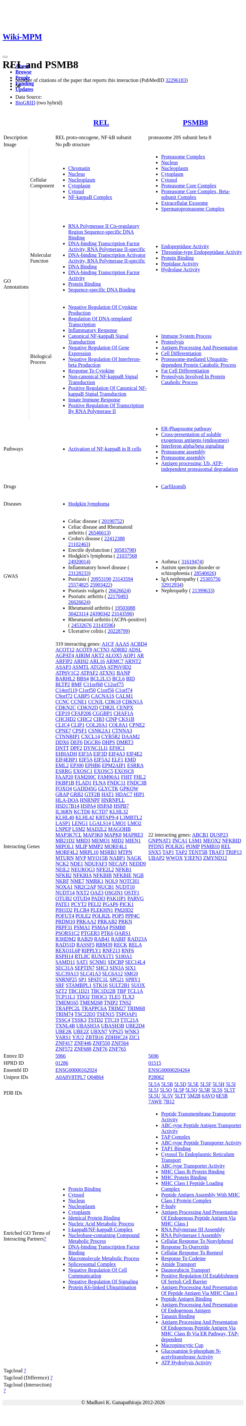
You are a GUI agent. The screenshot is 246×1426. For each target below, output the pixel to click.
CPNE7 (63, 730)
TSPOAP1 (126, 1014)
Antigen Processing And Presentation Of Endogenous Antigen (199, 1307)
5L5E (193, 1084)
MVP (80, 858)
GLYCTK (108, 788)
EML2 (62, 765)
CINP (111, 719)
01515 (154, 1063)
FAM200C (85, 777)
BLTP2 (62, 684)
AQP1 (129, 655)
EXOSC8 (124, 771)
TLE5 (114, 997)
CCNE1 (78, 701)
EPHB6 (93, 765)
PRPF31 (63, 927)
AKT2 (97, 655)
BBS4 (83, 678)
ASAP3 (63, 667)
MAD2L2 (96, 829)
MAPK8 (112, 835)
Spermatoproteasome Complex (193, 208)
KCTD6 (82, 811)
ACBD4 (138, 644)
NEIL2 (62, 869)
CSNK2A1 (99, 730)
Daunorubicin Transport (185, 1270)
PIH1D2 (63, 910)
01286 (61, 1063)
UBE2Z (81, 1031)
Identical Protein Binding (94, 1218)
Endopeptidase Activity (185, 246)
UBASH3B (112, 1025)
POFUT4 (64, 916)
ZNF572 (64, 1049)
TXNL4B (65, 1025)
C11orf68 (93, 684)
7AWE (155, 1101)
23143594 (122, 579)
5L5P (178, 1090)
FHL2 (140, 777)
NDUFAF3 (96, 863)
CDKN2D (87, 707)
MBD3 (83, 840)
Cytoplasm (79, 185)
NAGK (134, 858)
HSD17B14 (67, 806)
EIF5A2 (102, 759)
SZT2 (61, 991)
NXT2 (82, 892)
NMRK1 (94, 881)
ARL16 (97, 661)
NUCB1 (105, 887)
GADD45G (85, 788)
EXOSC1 (82, 771)
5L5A (154, 1084)
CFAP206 (81, 713)
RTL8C (82, 956)
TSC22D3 (85, 1014)
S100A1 (123, 956)
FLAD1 (84, 782)
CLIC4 (62, 725)
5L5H (219, 1084)
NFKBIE (122, 875)
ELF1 (117, 759)
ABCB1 (200, 835)
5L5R (204, 1090)
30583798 (124, 550)
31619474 (191, 561)
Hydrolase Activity (180, 269)
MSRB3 (108, 852)
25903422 (100, 584)
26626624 (119, 590)
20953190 (101, 579)
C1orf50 (87, 690)
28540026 (204, 573)
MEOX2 (212, 840)
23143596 (121, 613)
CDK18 (113, 701)
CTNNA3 (122, 730)
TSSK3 (78, 1020)
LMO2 (134, 823)
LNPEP (63, 829)
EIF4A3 (117, 754)
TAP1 (168, 852)
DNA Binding (82, 266)
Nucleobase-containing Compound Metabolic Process (104, 1238)
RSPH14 (64, 956)
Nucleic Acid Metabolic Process (101, 1223)
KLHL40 (64, 817)
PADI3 (98, 898)
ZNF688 (82, 1049)
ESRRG (63, 771)
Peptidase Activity (180, 263)
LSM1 (195, 840)
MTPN (125, 852)
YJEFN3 (193, 858)
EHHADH (66, 754)
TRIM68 (136, 1008)
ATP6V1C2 (67, 673)
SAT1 (82, 962)
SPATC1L (98, 979)
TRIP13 (234, 852)
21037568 (127, 556)
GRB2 (76, 794)
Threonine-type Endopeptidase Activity (201, 252)
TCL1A (135, 991)
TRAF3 (216, 852)
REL (101, 122)
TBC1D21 (79, 991)
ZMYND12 (215, 858)
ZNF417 (64, 1043)
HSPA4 (88, 806)
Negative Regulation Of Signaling (103, 1281)
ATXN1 (107, 673)
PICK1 (126, 904)
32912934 (171, 584)
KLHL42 (85, 817)
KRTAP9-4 (107, 817)
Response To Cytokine (91, 370)
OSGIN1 (114, 892)
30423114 (78, 613)
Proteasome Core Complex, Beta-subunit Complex (195, 194)
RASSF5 (85, 944)
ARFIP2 (63, 661)
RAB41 (102, 939)
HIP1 (139, 794)
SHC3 (102, 968)
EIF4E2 (134, 754)
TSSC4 (62, 1020)
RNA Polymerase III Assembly (193, 1229)
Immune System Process (186, 336)
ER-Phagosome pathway (186, 428)
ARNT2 (133, 661)
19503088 (125, 608)
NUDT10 (125, 887)
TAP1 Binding (176, 1148)
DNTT (62, 748)
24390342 (100, 613)
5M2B (194, 1096)
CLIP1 (78, 725)
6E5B (222, 1096)
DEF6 (76, 742)
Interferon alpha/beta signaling (192, 446)
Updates (24, 89)
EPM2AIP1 (114, 765)
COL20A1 (97, 725)
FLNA (99, 782)
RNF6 (127, 950)
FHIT (126, 777)
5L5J (153, 1090)
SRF (59, 985)
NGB (138, 875)
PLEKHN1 (101, 910)
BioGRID (25, 102)
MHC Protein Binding (184, 1177)
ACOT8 (84, 649)
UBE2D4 (135, 1025)
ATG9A (98, 667)
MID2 (117, 840)
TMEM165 (66, 1002)
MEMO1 (101, 840)
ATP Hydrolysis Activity (186, 1362)
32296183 (176, 80)
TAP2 (181, 852)
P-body (168, 1206)
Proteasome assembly (183, 451)
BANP (123, 673)
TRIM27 (117, 1008)
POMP (193, 846)
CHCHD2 (65, 719)
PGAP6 (110, 904)
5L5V (167, 1096)
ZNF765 (117, 1049)
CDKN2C (65, 707)
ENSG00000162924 (76, 1070)
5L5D (180, 1084)
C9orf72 (63, 696)
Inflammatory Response (92, 330)
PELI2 (95, 904)
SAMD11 (65, 962)
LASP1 (62, 823)
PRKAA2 (86, 921)
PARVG (135, 898)
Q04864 (95, 1077)
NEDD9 (137, 863)
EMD (130, 759)
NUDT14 (65, 892)
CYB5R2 (110, 736)
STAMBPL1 (79, 985)
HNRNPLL (113, 800)
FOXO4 (63, 788)
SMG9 (131, 973)
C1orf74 (123, 690)
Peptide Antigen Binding (186, 1299)
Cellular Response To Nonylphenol (197, 1241)
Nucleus (76, 174)
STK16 (100, 985)
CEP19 (62, 713)
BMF (76, 684)
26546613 (98, 532)
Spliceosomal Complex (92, 1264)
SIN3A (117, 968)
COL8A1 (118, 725)
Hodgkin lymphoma (88, 504)
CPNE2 (137, 725)
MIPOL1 (64, 846)
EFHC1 (117, 748)
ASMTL (80, 667)
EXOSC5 (103, 771)
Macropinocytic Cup (182, 1345)
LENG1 (80, 823)
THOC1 (99, 997)
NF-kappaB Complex (90, 197)
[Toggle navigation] (5, 57)
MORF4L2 (66, 852)
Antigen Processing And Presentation (199, 347)
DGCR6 (92, 742)
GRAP (62, 794)
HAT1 (108, 794)
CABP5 (82, 696)
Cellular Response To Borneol (192, 1252)
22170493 (118, 596)
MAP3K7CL (68, 835)
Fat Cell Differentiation (185, 370)
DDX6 (62, 742)
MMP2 (95, 846)
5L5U (154, 1096)
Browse (23, 72)
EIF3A (85, 754)
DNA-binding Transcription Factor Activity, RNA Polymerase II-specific (106, 246)
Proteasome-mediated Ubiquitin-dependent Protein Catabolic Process (198, 362)
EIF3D (100, 754)
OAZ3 (96, 892)
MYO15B (97, 858)
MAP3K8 (93, 835)
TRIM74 (64, 1014)
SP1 (82, 979)
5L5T (229, 1090)
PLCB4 (81, 910)
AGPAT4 (64, 655)
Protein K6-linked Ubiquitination (102, 1287)
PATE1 (62, 904)
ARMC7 (115, 661)
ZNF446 (82, 1043)
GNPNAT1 (159, 840)
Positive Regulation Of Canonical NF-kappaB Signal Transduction (107, 391)
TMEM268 (91, 1002)
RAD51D (65, 944)
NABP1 (117, 858)
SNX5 (154, 852)
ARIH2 (80, 661)
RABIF (118, 939)
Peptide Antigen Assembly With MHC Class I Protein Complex (200, 1197)
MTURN (64, 858)
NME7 (77, 881)
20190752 (112, 521)
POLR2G (174, 846)
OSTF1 (131, 892)
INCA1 (179, 840)
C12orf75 (114, 684)
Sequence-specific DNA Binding (101, 289)
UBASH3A (88, 1025)
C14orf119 (66, 690)
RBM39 (104, 944)
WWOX (174, 858)
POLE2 (83, 916)
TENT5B (198, 852)
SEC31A (64, 968)
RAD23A (137, 939)
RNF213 (111, 950)
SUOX (138, 985)
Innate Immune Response (94, 399)
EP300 (77, 765)
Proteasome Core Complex (188, 185)
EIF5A (86, 759)
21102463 (78, 544)
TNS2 (125, 1002)
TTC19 (111, 1020)
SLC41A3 (90, 973)
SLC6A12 (112, 973)
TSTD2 (95, 1020)
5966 (60, 1056)
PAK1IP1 (116, 898)
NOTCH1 (129, 881)
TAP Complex (175, 1137)
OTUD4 (81, 898)
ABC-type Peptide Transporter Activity (201, 1142)
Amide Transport (178, 1264)
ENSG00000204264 (169, 1070)
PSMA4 (100, 927)
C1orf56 (105, 690)
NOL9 (111, 881)
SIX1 (130, 968)
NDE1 (76, 863)
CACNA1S (102, 696)
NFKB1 (123, 869)
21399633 (202, 590)
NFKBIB (102, 875)
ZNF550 (101, 1043)
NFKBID (231, 840)
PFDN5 (156, 846)
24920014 (78, 561)
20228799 (118, 631)
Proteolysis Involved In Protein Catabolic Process (193, 379)
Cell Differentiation (181, 353)
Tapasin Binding (178, 1316)
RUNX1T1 (102, 956)
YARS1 (63, 1037)
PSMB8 (195, 122)
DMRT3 (124, 742)
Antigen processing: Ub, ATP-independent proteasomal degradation (199, 466)
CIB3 (98, 719)
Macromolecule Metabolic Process (103, 1258)
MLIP (81, 846)
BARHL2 (65, 678)
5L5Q (191, 1090)
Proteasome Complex (183, 156)
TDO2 (83, 997)
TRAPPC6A (94, 1008)
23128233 (78, 573)
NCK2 (62, 863)
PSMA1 (82, 927)
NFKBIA (82, 875)
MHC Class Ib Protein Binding (193, 1171)
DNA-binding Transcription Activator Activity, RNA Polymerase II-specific (107, 258)
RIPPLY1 (92, 950)
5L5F (205, 1084)
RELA (135, 944)
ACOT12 (65, 649)
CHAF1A (123, 713)
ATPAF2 (89, 673)
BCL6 (118, 678)
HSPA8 (104, 806)
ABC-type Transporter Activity (193, 1166)
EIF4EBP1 (66, 759)
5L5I (231, 1084)
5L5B (167, 1084)
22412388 (114, 538)
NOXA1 (64, 887)
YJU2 (78, 1037)
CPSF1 (79, 730)
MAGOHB (119, 829)
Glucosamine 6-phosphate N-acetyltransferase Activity (191, 1353)
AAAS (122, 644)
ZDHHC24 (116, 1037)
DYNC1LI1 (96, 748)
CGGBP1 (102, 713)
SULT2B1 (119, 985)
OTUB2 (63, 898)
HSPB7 (121, 806)
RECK (120, 944)
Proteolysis (172, 342)
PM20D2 (123, 910)
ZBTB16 (95, 1037)
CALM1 (124, 696)
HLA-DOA (66, 800)
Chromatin (79, 168)
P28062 (156, 1077)
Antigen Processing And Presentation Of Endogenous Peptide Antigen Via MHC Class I (199, 1217)
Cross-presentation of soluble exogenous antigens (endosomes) (195, 437)
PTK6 (107, 933)
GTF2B (92, 794)
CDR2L (107, 707)
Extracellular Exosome (184, 203)
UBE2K (63, 1031)
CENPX (125, 707)
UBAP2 (156, 858)
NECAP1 (117, 863)
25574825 (78, 584)
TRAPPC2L (67, 1008)
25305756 (210, 579)
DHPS (108, 742)
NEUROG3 (83, 869)
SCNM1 (97, 962)
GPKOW (129, 788)
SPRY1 (132, 979)
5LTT (180, 1096)
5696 (153, 1056)
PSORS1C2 (67, 933)
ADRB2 (119, 649)
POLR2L (101, 916)
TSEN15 (105, 1014)
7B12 (169, 1101)
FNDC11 (116, 782)
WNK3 (131, 1031)
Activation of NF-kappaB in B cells (104, 449)
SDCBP (116, 962)
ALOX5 (113, 655)
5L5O (166, 1090)
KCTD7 (100, 811)
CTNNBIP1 (67, 736)
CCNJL (95, 701)
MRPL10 (89, 852)
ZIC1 (134, 1037)
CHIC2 (84, 719)
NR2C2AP (85, 887)
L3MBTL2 (131, 817)
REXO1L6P (67, 950)
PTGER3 (90, 933)
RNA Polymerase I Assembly (191, 1235)
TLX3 (128, 997)
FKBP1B (64, 782)
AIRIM (82, 655)
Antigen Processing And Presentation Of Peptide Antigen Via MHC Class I (199, 1290)
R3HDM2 (65, 939)
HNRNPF (90, 800)
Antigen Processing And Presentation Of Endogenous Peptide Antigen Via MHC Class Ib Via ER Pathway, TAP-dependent (200, 1330)
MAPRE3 (133, 835)
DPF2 (76, 748)
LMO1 (119, 823)
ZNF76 (100, 1049)
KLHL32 (118, 811)
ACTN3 (101, 649)
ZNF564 (120, 1043)
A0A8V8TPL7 (70, 1077)
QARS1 (122, 933)
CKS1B (127, 719)
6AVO (208, 1096)
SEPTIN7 (84, 968)
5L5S (217, 1090)
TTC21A (129, 1020)
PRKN (125, 921)
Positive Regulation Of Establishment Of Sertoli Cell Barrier (199, 1278)
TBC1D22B (103, 991)
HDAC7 (123, 794)
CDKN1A (132, 701)
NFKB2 (63, 875)
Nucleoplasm (81, 180)
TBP (121, 991)
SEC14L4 (135, 962)
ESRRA (135, 765)
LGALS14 (100, 823)
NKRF (62, 881)
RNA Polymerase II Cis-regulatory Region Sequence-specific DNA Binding (104, 231)
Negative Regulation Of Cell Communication (97, 1272)
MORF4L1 (115, 846)
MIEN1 (133, 840)
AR (140, 655)
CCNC (62, 701)
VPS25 (116, 1031)
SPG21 (117, 979)
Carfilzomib (173, 486)
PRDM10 (65, 921)
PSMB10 (210, 846)
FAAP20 (64, 777)
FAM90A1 (109, 777)
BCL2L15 (100, 678)
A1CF (108, 644)
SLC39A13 (67, 973)
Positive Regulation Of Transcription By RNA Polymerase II (106, 408)
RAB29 (85, 939)
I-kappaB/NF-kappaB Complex (100, 1229)
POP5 (118, 916)
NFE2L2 (105, 869)
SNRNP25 (66, 979)
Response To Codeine (183, 1258)
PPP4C (132, 916)
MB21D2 (65, 840)
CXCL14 (90, 736)
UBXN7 (98, 1031)
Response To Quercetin (185, 1247)
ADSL (135, 649)
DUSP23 (219, 835)
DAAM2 (131, 736)
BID (130, 678)
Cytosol (76, 191)
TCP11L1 (65, 997)
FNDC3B (136, 782)
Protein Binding (84, 284)
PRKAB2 (107, 921)
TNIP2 (111, 1002)
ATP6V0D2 (119, 667)
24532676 (81, 625)
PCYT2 (79, 904)
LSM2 (78, 829)
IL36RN (63, 811)
